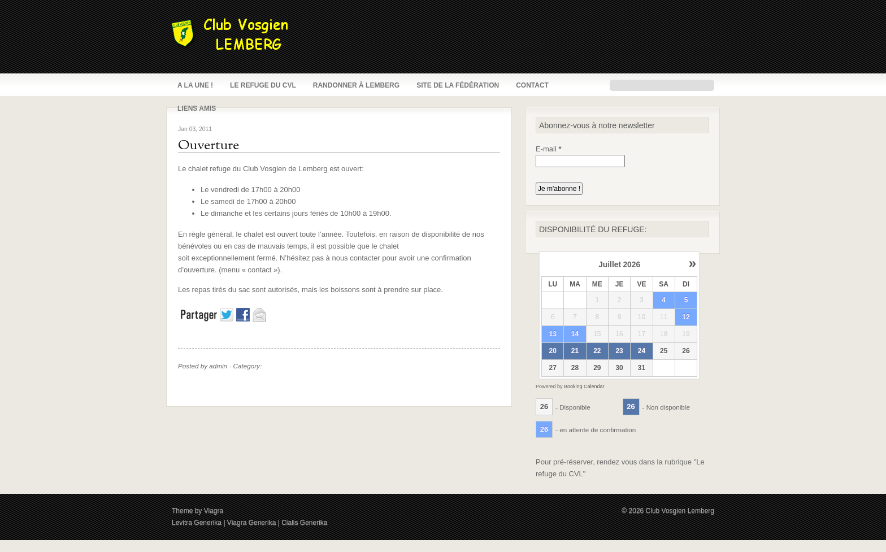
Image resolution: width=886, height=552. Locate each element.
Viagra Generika (251, 523)
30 (619, 368)
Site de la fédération (457, 85)
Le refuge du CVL (263, 85)
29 (597, 368)
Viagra (213, 511)
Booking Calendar (584, 386)
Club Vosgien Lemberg (680, 511)
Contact (532, 85)
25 (663, 351)
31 (641, 368)
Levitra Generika (197, 523)
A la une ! (195, 85)
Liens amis (196, 108)
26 (685, 351)
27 (553, 368)
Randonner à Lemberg (356, 85)
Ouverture (209, 145)
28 (575, 368)
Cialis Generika (304, 523)
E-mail (549, 149)
